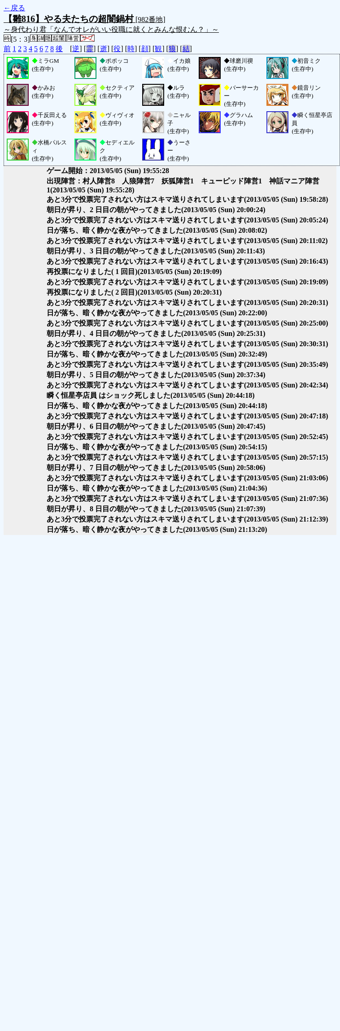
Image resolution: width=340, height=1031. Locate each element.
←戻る (14, 8)
